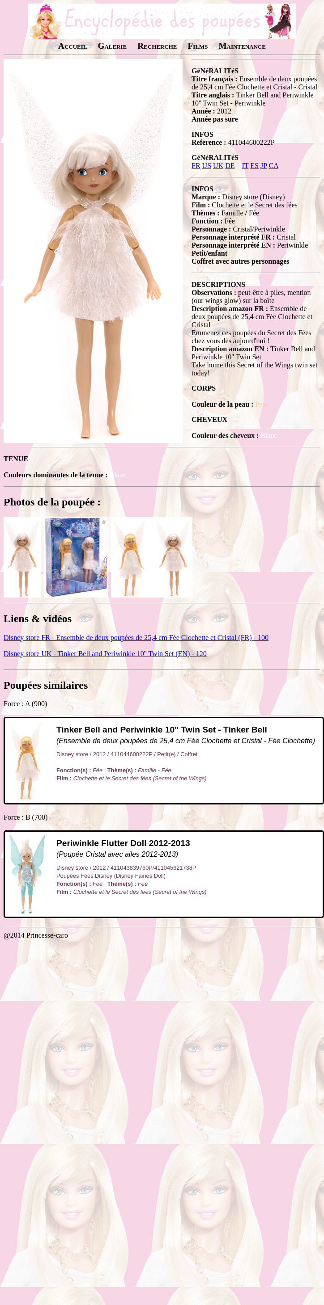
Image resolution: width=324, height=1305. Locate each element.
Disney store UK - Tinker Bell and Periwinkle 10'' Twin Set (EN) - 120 (105, 653)
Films (198, 46)
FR (196, 165)
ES (254, 165)
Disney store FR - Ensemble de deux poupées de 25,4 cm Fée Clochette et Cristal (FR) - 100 (136, 637)
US (206, 165)
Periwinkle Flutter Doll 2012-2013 (123, 843)
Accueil (72, 46)
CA (273, 165)
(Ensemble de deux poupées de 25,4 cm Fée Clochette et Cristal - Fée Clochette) (185, 741)
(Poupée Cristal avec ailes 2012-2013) (117, 854)
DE (229, 165)
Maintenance (242, 46)
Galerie (112, 46)
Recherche (157, 46)
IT (245, 165)
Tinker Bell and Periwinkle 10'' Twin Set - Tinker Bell (161, 729)
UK (218, 165)
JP (263, 165)
